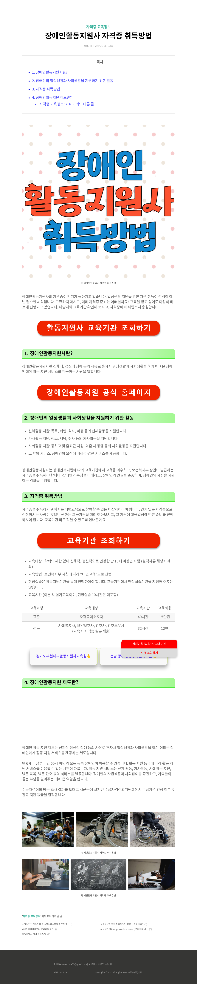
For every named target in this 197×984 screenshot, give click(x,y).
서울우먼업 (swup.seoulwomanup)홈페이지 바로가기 (124, 929)
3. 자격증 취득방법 (46, 89)
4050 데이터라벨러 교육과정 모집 (38, 929)
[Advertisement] (98, 714)
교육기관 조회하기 (98, 541)
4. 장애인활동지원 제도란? (52, 98)
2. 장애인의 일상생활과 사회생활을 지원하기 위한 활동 (72, 81)
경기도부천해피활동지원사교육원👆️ (63, 656)
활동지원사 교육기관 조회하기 (98, 328)
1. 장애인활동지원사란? (50, 72)
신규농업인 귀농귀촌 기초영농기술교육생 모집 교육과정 (46, 924)
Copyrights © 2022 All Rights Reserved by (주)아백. (119, 972)
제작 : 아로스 (60, 972)
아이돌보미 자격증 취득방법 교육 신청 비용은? (121, 924)
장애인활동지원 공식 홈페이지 (98, 392)
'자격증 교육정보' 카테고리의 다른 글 (66, 104)
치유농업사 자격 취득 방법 (34, 934)
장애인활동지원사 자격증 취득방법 (98, 36)
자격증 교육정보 (98, 27)
